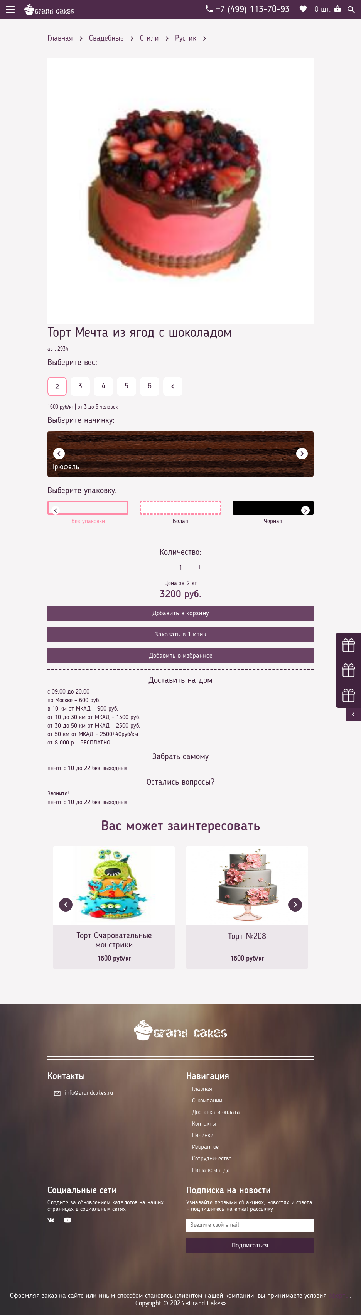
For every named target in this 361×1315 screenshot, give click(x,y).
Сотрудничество (211, 1159)
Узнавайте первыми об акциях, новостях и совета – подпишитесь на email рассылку (249, 1206)
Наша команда (211, 1170)
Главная (202, 1089)
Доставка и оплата (216, 1112)
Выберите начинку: (81, 420)
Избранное (205, 1147)
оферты (339, 1295)
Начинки (202, 1136)
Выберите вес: (72, 362)
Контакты (204, 1124)
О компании (207, 1101)
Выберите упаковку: (82, 490)
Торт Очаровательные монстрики (114, 940)
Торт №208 (247, 936)
